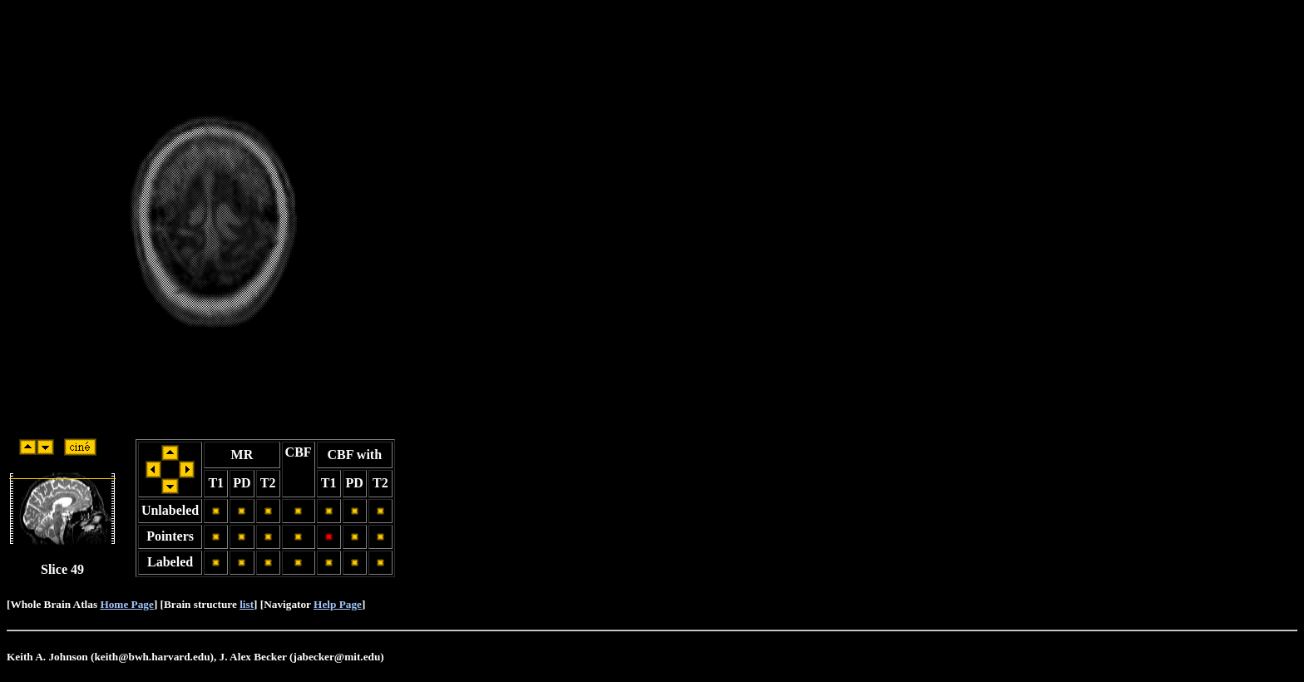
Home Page (126, 604)
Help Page (338, 604)
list (247, 604)
